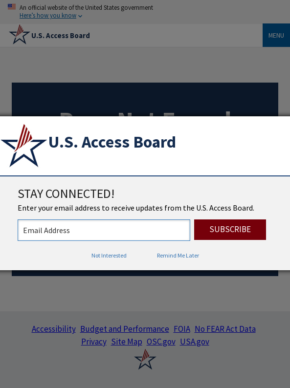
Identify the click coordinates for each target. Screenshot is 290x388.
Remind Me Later (178, 255)
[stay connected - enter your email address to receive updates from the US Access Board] (104, 230)
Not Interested (109, 255)
